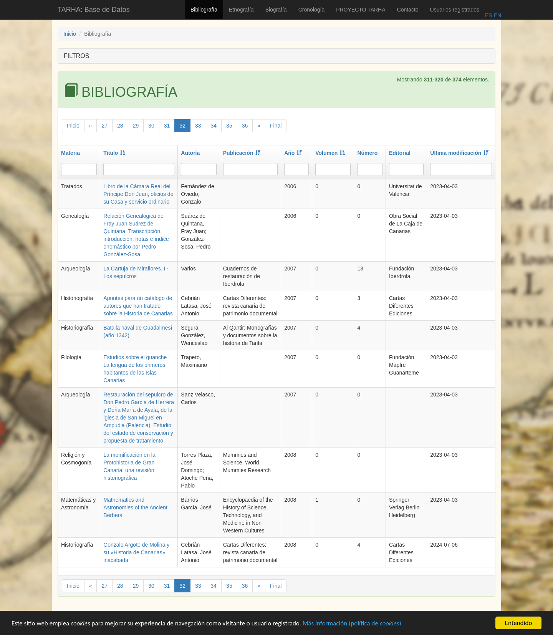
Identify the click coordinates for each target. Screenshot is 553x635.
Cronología (311, 10)
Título (114, 153)
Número (367, 153)
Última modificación (459, 153)
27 (104, 126)
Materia (70, 153)
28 (120, 126)
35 (229, 126)
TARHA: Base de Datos (94, 9)
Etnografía (241, 10)
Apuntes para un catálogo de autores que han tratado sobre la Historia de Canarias (138, 306)
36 (245, 126)
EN (496, 15)
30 (151, 126)
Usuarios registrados (454, 10)
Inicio (69, 34)
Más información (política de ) (352, 624)
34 (214, 126)
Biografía (276, 10)
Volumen (330, 153)
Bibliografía (203, 10)
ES (488, 15)
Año (293, 153)
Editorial (400, 153)
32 (182, 126)
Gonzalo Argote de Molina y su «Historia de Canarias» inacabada (136, 552)
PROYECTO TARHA (360, 10)
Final (275, 126)
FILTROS (76, 56)
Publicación (242, 153)
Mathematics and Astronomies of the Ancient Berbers (135, 507)
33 (198, 126)
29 (136, 126)
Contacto (408, 10)
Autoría (190, 153)
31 (167, 126)
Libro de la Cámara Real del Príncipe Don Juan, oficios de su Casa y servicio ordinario (138, 194)
